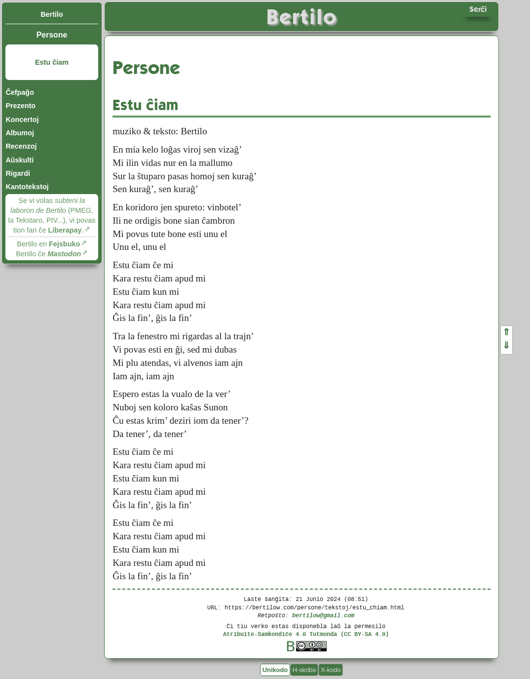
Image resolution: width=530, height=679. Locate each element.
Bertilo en (48, 244)
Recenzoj (21, 146)
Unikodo (275, 670)
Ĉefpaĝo (19, 92)
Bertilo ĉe (48, 254)
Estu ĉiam (52, 62)
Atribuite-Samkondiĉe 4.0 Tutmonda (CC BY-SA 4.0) (306, 634)
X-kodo (331, 670)
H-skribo (304, 670)
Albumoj (19, 133)
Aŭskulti (19, 160)
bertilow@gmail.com (323, 615)
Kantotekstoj (26, 187)
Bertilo (51, 14)
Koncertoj (21, 119)
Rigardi (17, 173)
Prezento (20, 106)
